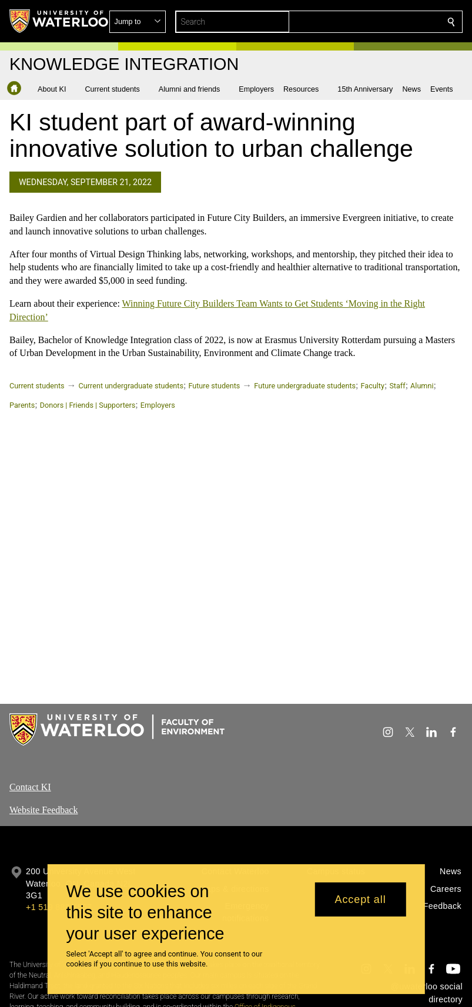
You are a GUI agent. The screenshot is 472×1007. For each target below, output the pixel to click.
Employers (157, 405)
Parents (22, 405)
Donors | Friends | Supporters (88, 405)
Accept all (360, 899)
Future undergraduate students (305, 385)
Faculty (372, 385)
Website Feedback (43, 810)
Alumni (421, 385)
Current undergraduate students (131, 385)
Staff (397, 385)
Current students (37, 385)
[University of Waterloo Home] (59, 21)
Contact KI (30, 787)
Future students (214, 385)
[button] (366, 21)
